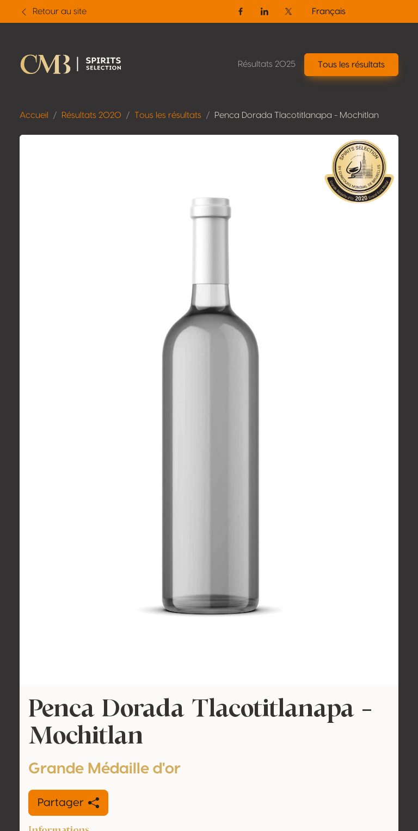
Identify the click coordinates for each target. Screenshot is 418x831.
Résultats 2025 (267, 64)
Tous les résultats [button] (351, 64)
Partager (68, 802)
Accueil (34, 115)
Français (329, 11)
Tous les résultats (167, 115)
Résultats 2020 (91, 115)
